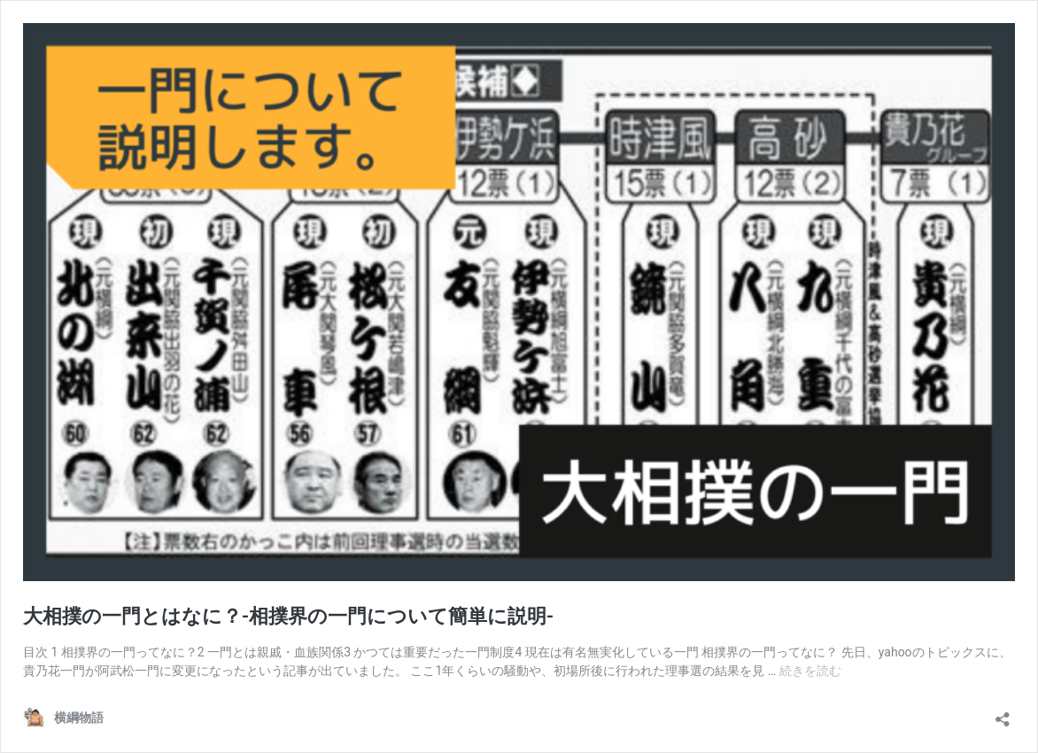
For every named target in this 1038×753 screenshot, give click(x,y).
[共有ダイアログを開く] (1002, 713)
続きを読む (810, 671)
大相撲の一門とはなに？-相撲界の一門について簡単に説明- (288, 616)
